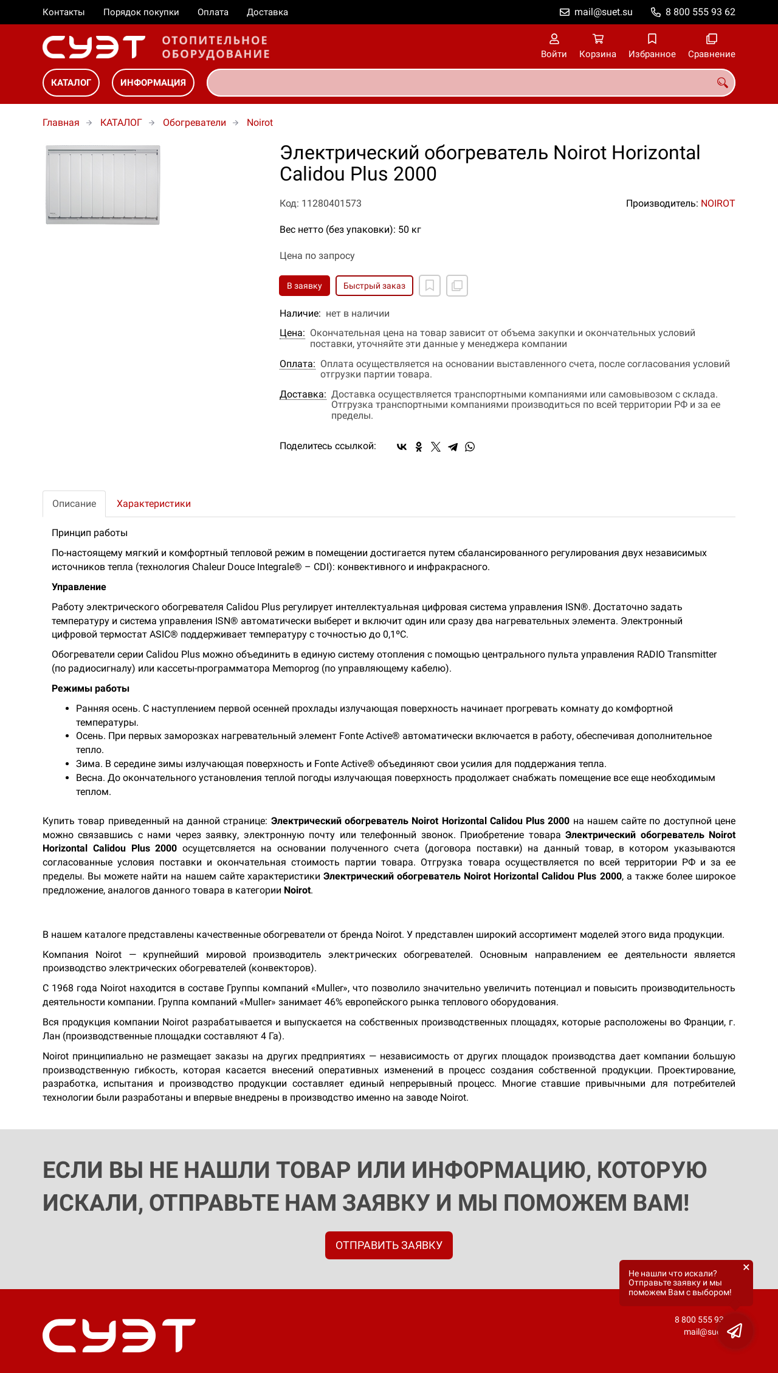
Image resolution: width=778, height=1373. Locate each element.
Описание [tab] (74, 503)
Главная (61, 122)
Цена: (292, 333)
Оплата (213, 12)
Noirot (260, 122)
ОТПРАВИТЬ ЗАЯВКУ (389, 1245)
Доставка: (303, 394)
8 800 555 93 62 (700, 12)
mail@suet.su (603, 12)
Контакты (64, 12)
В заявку (304, 286)
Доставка (267, 12)
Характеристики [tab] (154, 503)
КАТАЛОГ (71, 82)
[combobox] (471, 83)
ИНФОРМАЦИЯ (153, 82)
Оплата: (297, 364)
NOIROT (718, 203)
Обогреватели (194, 122)
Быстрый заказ (374, 286)
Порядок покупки (141, 12)
